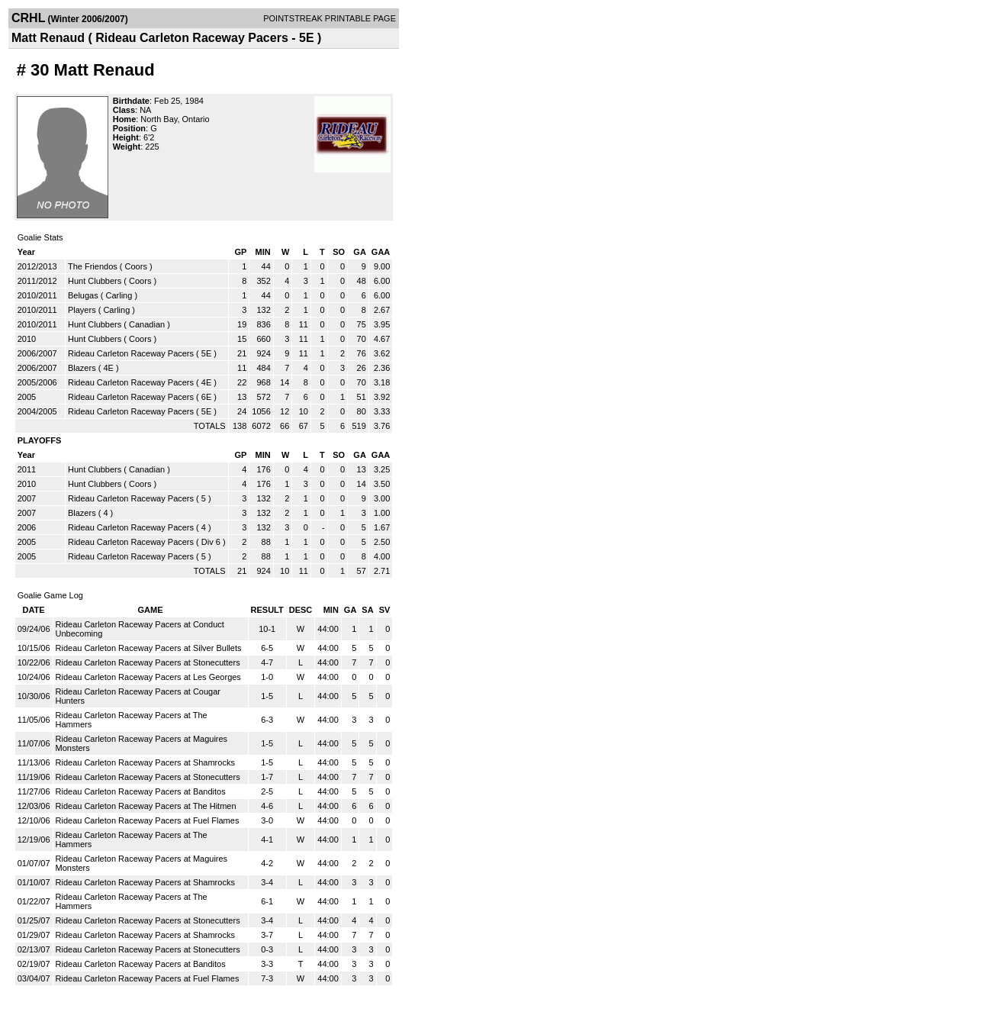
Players (82, 309)
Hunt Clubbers (94, 280)
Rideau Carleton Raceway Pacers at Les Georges (148, 677)
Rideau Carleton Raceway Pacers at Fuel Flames (148, 820)
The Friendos (92, 266)
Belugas (83, 295)
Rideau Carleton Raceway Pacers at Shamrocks (145, 762)
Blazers (82, 367)
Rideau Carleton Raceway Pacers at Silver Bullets (149, 648)
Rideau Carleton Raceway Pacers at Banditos (141, 791)
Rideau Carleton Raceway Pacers (131, 353)
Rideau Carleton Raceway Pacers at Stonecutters (148, 662)
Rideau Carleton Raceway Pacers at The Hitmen (146, 806)
